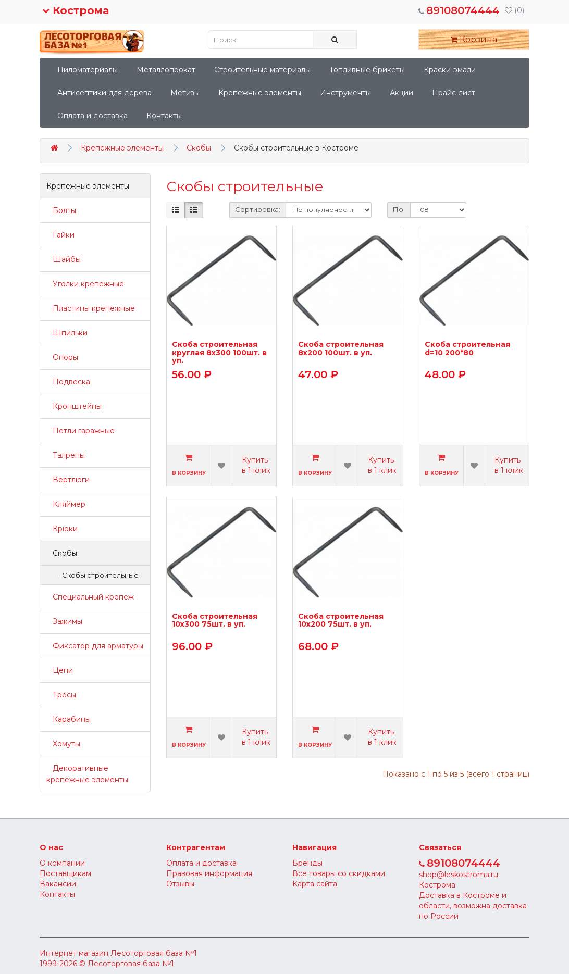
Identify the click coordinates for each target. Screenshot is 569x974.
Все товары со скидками (338, 873)
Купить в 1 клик (256, 465)
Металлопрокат (166, 69)
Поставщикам (65, 873)
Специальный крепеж (90, 597)
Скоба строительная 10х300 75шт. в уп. (214, 621)
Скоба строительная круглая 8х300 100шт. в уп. (219, 352)
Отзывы (180, 884)
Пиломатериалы (87, 69)
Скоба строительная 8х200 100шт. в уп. (341, 349)
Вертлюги (68, 479)
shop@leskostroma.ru (458, 874)
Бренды (307, 863)
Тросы (61, 695)
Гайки (60, 235)
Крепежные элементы (259, 92)
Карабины (68, 719)
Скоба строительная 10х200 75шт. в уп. (341, 621)
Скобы (199, 148)
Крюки (62, 528)
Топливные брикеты (367, 69)
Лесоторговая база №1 (153, 953)
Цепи (59, 670)
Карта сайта (314, 884)
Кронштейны (74, 406)
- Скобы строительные (96, 575)
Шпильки (67, 333)
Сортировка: (257, 209)
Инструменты (345, 92)
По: (399, 209)
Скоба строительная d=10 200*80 (467, 349)
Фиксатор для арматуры (94, 646)
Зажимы (64, 621)
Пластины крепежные (90, 308)
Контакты (164, 115)
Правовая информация (209, 873)
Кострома (75, 10)
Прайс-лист (453, 92)
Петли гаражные (80, 430)
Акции (401, 92)
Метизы (185, 92)
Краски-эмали (450, 69)
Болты (61, 210)
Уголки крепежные (85, 284)
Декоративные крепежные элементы (87, 774)
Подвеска (68, 381)
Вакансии (58, 884)
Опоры (62, 357)
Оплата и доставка (92, 115)
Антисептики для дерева (104, 92)
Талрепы (65, 455)
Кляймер (65, 504)
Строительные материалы (262, 69)
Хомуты (63, 743)
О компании (62, 863)
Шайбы (63, 259)
